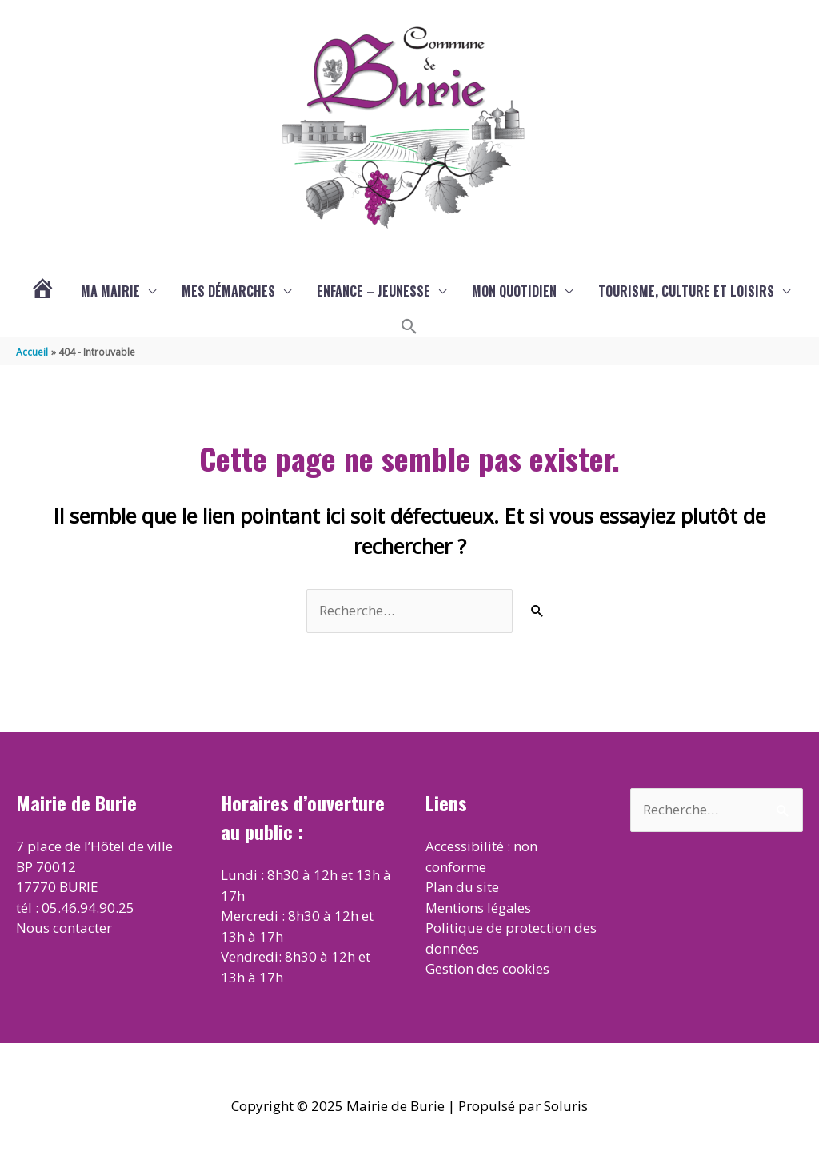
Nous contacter (64, 927)
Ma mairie (110, 291)
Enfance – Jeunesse (373, 291)
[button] (409, 327)
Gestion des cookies (487, 968)
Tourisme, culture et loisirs (686, 291)
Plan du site (462, 887)
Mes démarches (228, 291)
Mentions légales (479, 907)
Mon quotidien (514, 291)
